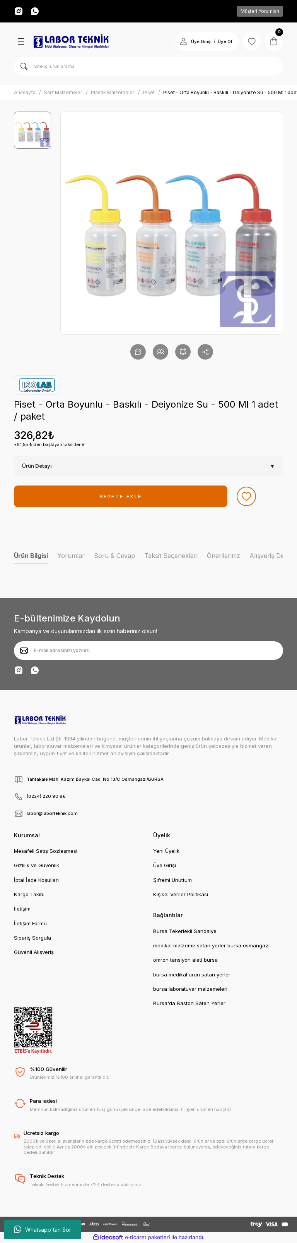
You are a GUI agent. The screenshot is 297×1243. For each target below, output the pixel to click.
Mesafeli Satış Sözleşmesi (45, 851)
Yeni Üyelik (166, 851)
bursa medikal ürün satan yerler (191, 974)
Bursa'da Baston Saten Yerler (189, 1003)
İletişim (22, 909)
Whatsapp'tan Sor (42, 1229)
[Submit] (24, 650)
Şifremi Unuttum (172, 880)
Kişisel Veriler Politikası (180, 894)
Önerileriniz (223, 556)
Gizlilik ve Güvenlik (36, 865)
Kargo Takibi (29, 894)
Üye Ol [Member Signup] (225, 41)
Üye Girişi (164, 865)
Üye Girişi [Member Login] (201, 41)
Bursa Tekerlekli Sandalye (185, 931)
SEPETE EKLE (120, 496)
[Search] (148, 66)
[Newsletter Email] (148, 650)
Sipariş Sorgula (32, 938)
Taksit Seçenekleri (171, 556)
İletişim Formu (30, 923)
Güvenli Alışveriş (34, 952)
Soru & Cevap (114, 556)
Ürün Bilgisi (31, 556)
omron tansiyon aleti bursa (185, 960)
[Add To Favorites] (246, 496)
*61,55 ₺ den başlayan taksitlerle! (49, 444)
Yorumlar (71, 556)
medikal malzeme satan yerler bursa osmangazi (211, 945)
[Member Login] (183, 41)
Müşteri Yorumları (260, 11)
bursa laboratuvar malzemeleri (190, 989)
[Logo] (71, 41)
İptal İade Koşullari (36, 880)
